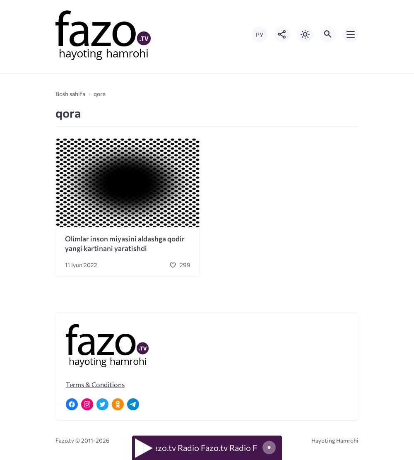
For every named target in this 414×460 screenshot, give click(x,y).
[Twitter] (102, 404)
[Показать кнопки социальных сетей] (282, 34)
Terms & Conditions (95, 384)
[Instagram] (87, 404)
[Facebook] (72, 404)
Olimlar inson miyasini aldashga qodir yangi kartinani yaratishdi (125, 243)
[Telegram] (133, 404)
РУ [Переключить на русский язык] (259, 34)
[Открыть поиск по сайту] (328, 34)
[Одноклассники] (118, 404)
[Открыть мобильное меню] (351, 34)
